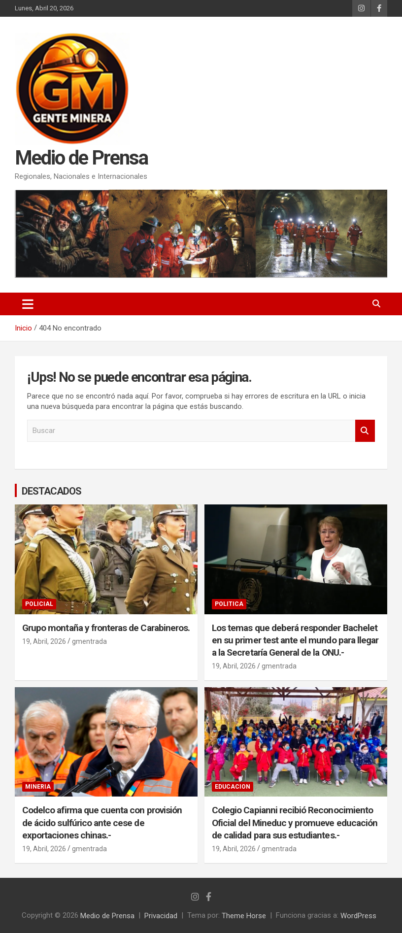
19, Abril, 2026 (44, 641)
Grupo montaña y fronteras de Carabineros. (106, 627)
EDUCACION (232, 786)
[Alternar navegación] (28, 304)
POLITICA (229, 603)
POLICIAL (39, 603)
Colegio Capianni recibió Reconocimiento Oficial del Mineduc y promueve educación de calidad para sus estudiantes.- (294, 822)
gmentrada (89, 641)
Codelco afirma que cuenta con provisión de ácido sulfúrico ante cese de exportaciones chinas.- (102, 822)
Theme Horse (244, 915)
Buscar (365, 431)
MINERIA (38, 786)
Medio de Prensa (81, 158)
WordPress (358, 915)
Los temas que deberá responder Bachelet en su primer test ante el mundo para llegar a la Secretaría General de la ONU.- (295, 640)
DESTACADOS (51, 491)
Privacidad (160, 915)
